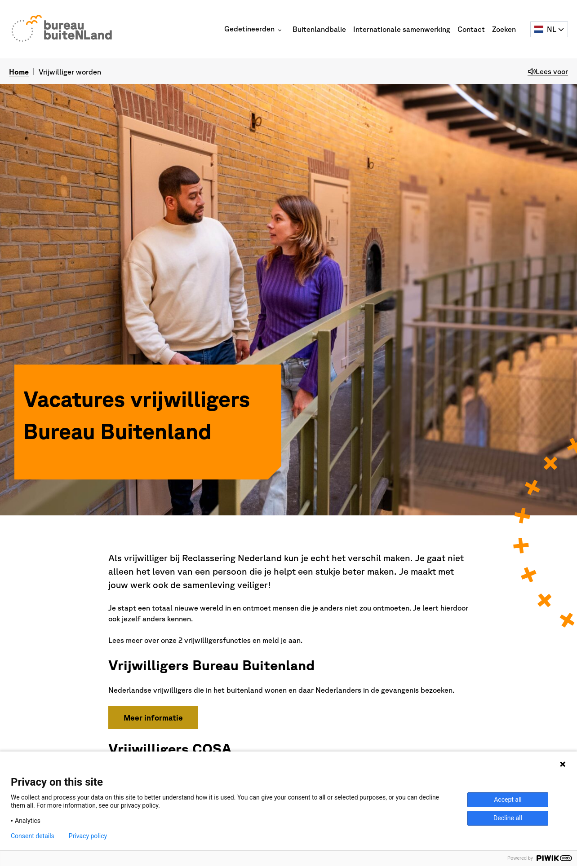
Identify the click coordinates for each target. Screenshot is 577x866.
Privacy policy (88, 836)
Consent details (32, 836)
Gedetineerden (253, 29)
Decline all (507, 818)
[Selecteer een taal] (549, 29)
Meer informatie (153, 717)
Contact (471, 29)
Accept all (508, 799)
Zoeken (504, 29)
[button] (280, 30)
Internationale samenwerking (401, 29)
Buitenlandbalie (319, 29)
